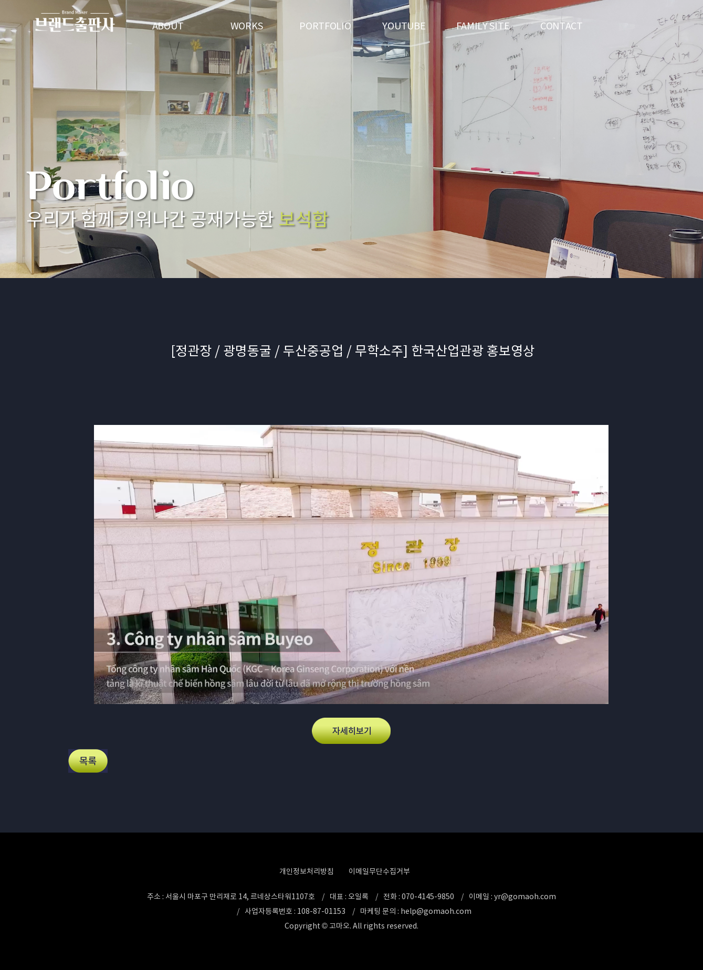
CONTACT (561, 26)
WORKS (246, 26)
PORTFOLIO (325, 26)
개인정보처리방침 (306, 871)
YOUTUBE (403, 26)
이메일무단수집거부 (379, 871)
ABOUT (168, 26)
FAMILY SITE (483, 26)
